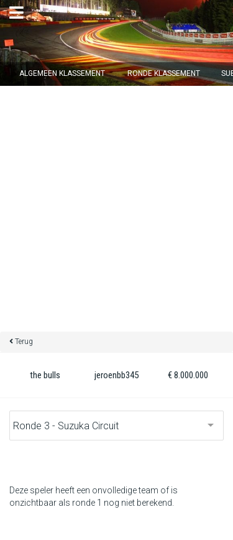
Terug (24, 341)
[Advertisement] (116, 208)
